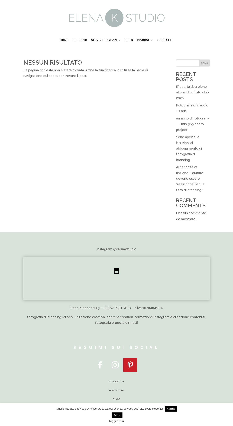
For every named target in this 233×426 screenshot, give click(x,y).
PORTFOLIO (116, 390)
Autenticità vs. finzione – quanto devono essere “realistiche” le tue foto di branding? (190, 178)
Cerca (204, 63)
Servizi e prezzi (104, 40)
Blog (129, 40)
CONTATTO (116, 381)
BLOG (116, 399)
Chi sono (79, 40)
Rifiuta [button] (117, 415)
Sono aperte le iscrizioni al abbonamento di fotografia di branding (189, 148)
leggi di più (116, 421)
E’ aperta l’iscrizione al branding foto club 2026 (192, 92)
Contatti (165, 40)
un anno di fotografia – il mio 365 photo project (192, 124)
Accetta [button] (171, 409)
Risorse (143, 40)
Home (64, 40)
